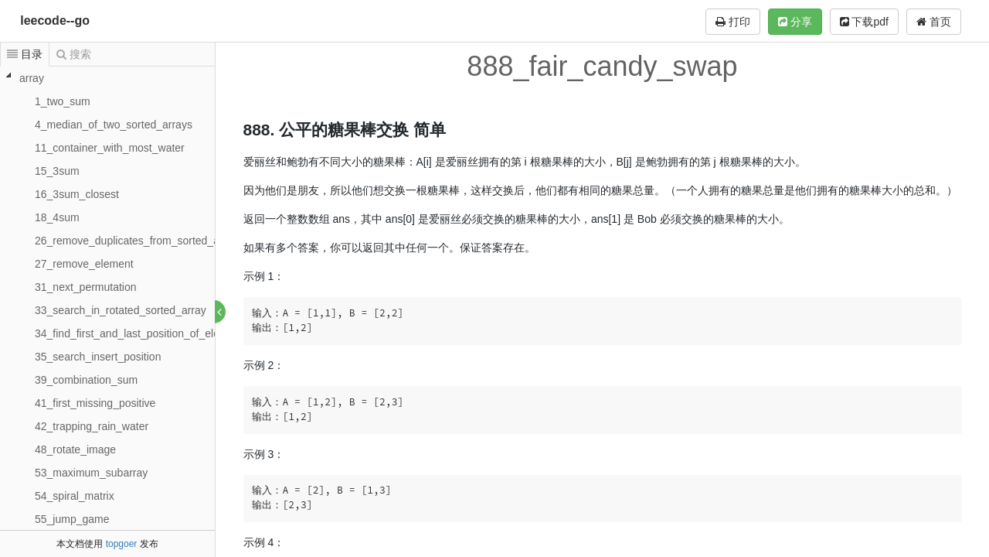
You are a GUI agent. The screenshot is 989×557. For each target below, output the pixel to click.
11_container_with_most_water (110, 148)
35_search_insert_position (98, 356)
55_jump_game (72, 519)
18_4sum (57, 217)
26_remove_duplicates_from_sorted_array (136, 240)
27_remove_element (84, 264)
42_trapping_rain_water (91, 426)
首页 (933, 21)
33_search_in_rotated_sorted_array (120, 310)
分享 (795, 21)
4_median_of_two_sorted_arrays (113, 124)
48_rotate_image (75, 449)
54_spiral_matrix (74, 496)
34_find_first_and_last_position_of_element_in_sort (158, 333)
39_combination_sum (86, 380)
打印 (732, 21)
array (31, 78)
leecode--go (55, 20)
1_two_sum (62, 101)
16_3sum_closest (77, 194)
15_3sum (57, 171)
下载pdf (864, 21)
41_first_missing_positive (95, 403)
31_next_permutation (86, 287)
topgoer (122, 543)
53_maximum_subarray (91, 472)
